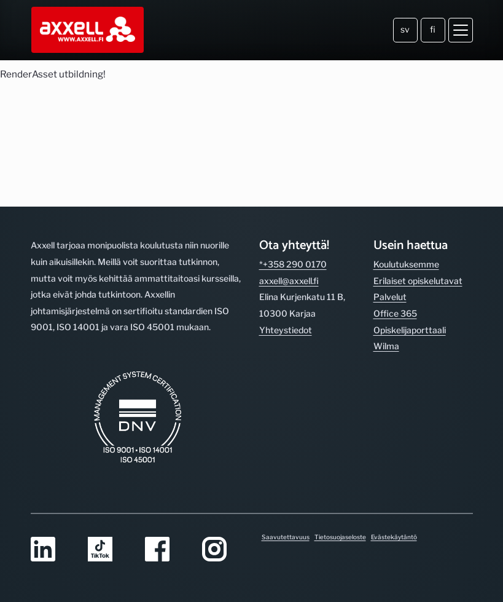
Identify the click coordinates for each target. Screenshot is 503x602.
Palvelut (390, 296)
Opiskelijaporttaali (409, 330)
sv (405, 29)
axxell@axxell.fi (289, 280)
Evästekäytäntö (394, 537)
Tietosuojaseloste (340, 537)
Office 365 (395, 313)
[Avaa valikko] (460, 30)
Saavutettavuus (286, 537)
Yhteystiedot (285, 330)
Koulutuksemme (406, 264)
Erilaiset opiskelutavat (417, 280)
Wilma (386, 346)
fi (432, 29)
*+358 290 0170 (293, 264)
